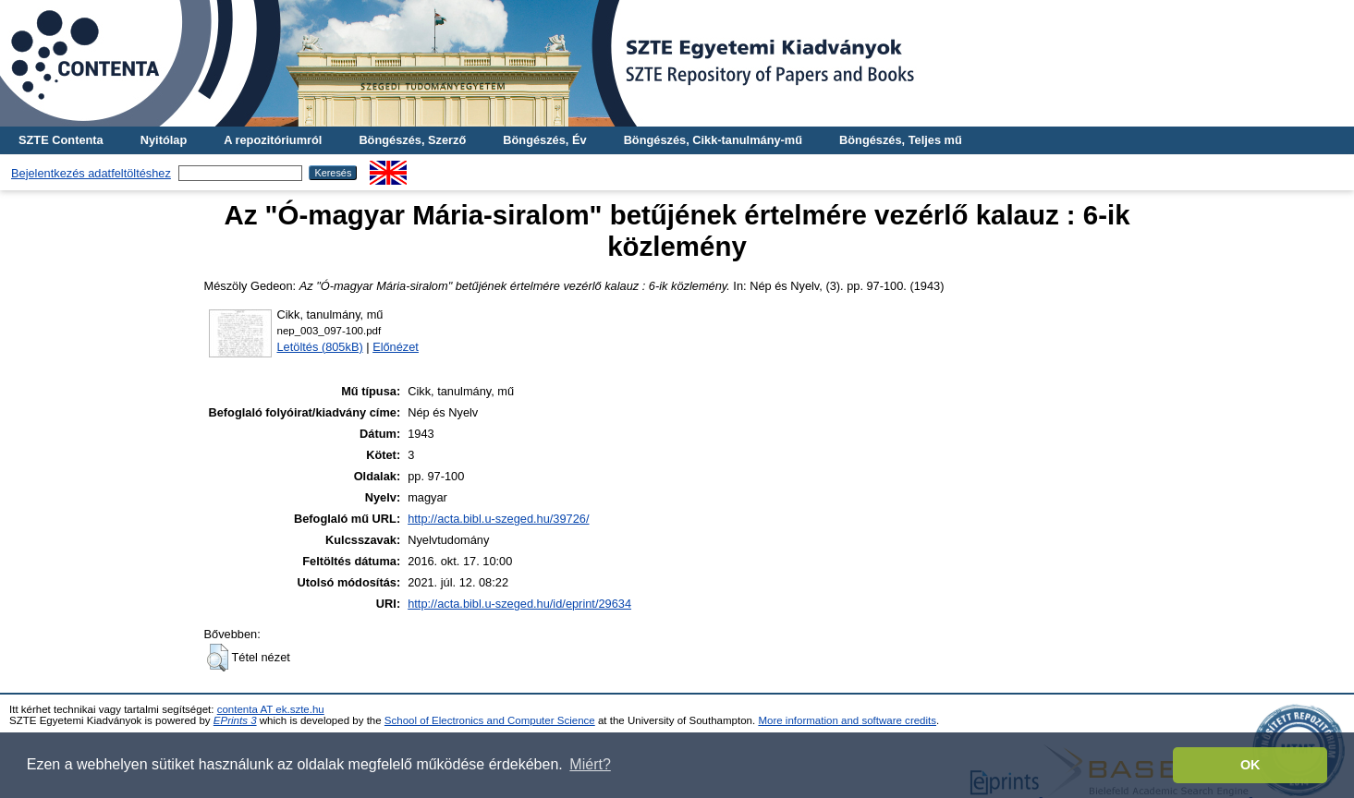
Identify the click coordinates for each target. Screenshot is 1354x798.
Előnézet (395, 347)
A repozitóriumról (273, 140)
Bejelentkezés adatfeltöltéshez (91, 173)
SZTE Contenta (61, 140)
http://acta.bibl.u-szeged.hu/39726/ (498, 519)
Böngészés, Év (544, 140)
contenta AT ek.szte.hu (270, 709)
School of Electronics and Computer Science (489, 720)
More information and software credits (847, 720)
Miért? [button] (589, 764)
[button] (217, 657)
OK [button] (1250, 764)
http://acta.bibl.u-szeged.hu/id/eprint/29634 (519, 604)
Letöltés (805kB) (320, 347)
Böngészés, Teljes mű (900, 140)
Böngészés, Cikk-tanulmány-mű (713, 140)
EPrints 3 (235, 720)
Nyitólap (163, 140)
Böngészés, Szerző (412, 140)
